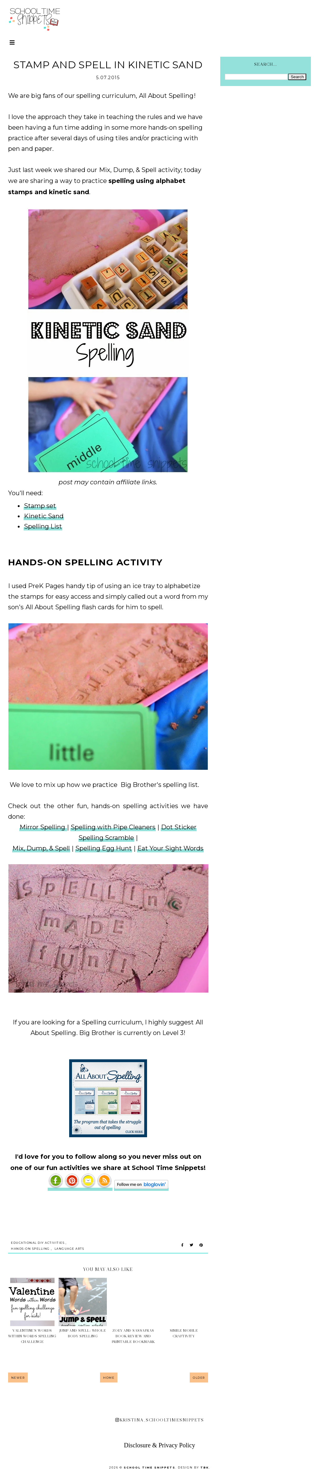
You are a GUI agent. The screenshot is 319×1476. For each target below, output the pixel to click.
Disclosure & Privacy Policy (159, 1445)
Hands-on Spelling (30, 1248)
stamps (33, 596)
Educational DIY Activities (37, 1242)
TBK (204, 1467)
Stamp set (40, 506)
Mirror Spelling (43, 827)
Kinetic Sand (44, 516)
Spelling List (43, 526)
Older (199, 1377)
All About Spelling (166, 95)
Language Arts (69, 1248)
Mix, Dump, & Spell (127, 170)
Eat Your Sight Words (170, 848)
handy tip (81, 586)
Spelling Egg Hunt (103, 848)
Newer (18, 1377)
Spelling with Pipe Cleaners (113, 827)
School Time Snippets (149, 1467)
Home (108, 1377)
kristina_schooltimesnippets (159, 1420)
